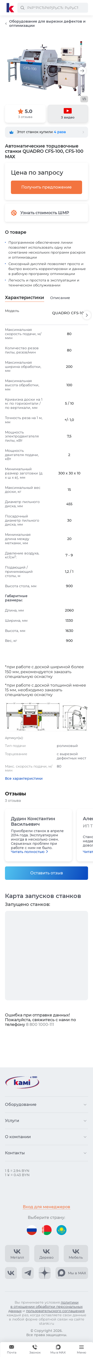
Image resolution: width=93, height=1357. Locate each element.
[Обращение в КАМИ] (11, 1350)
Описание (60, 298)
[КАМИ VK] (11, 1273)
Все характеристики (24, 778)
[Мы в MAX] (58, 1350)
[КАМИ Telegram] (28, 1273)
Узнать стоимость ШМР (44, 212)
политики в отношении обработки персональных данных (45, 1306)
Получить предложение (46, 187)
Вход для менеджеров (46, 1206)
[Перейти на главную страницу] (10, 7)
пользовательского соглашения (55, 1311)
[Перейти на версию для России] (32, 1230)
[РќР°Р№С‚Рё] (22, 8)
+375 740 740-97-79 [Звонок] (35, 1350)
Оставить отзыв (46, 873)
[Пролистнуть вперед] (87, 315)
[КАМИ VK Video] (17, 1253)
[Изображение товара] (46, 68)
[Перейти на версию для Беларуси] (47, 1230)
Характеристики (24, 297)
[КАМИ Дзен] (45, 1273)
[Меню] (81, 1350)
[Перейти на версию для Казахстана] (61, 1230)
